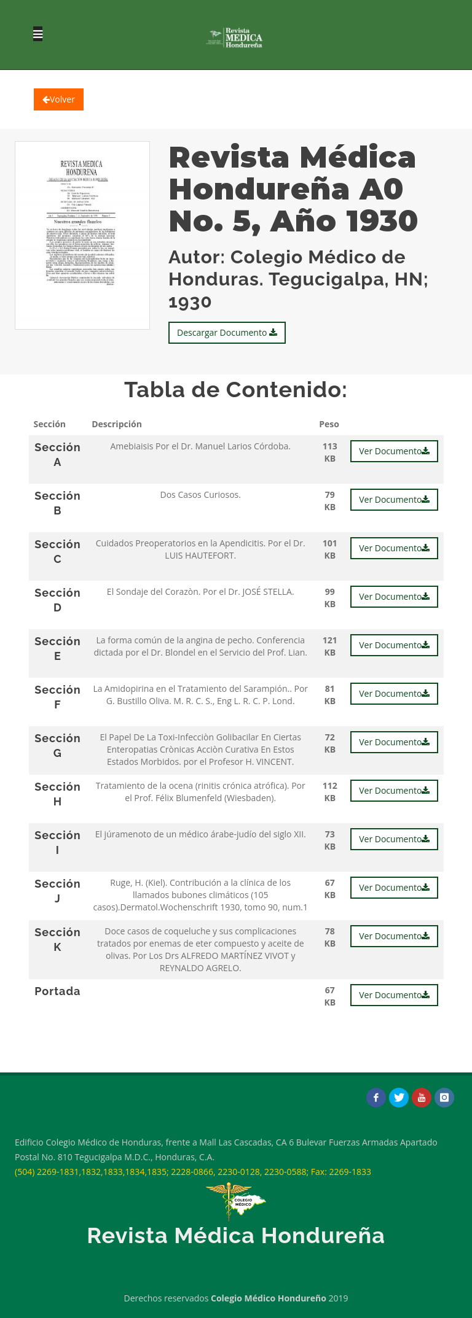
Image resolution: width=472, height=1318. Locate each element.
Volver (58, 99)
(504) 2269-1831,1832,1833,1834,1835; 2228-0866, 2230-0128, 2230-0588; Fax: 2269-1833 (193, 1171)
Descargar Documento (227, 332)
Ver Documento (394, 451)
